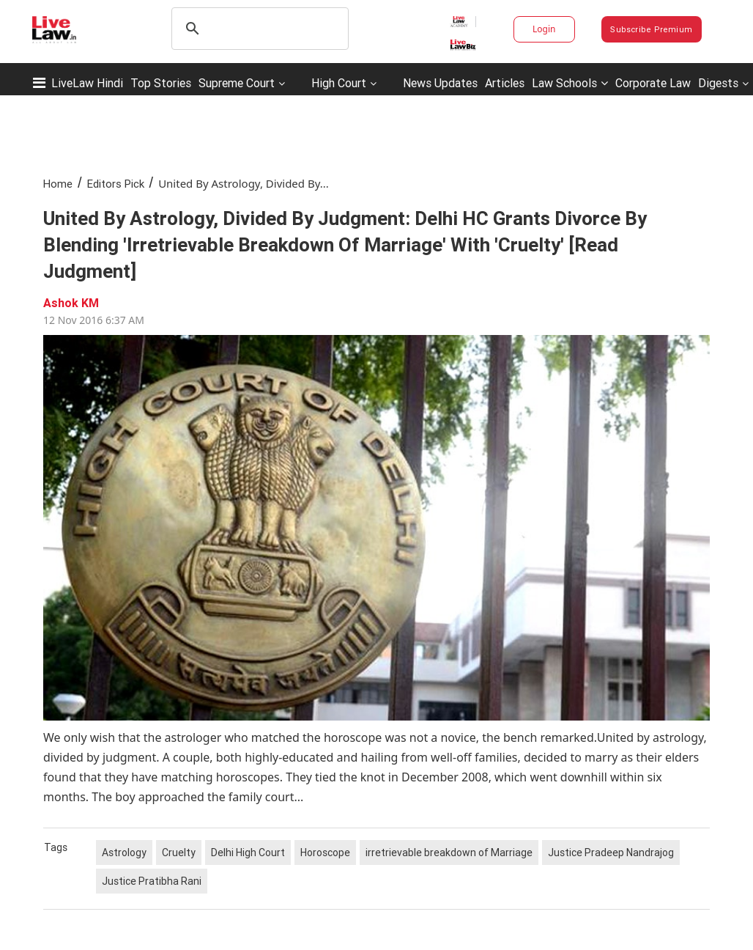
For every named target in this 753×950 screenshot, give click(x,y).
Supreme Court (237, 83)
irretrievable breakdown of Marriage (449, 852)
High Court (338, 83)
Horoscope (325, 852)
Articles (504, 83)
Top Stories (160, 83)
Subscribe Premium (651, 29)
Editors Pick (115, 184)
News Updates (440, 83)
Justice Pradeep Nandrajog (611, 852)
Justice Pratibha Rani (151, 881)
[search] (258, 28)
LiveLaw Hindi (87, 83)
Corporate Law (653, 83)
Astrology (124, 852)
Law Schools (570, 83)
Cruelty (179, 852)
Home (58, 184)
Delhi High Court (248, 852)
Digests (718, 83)
